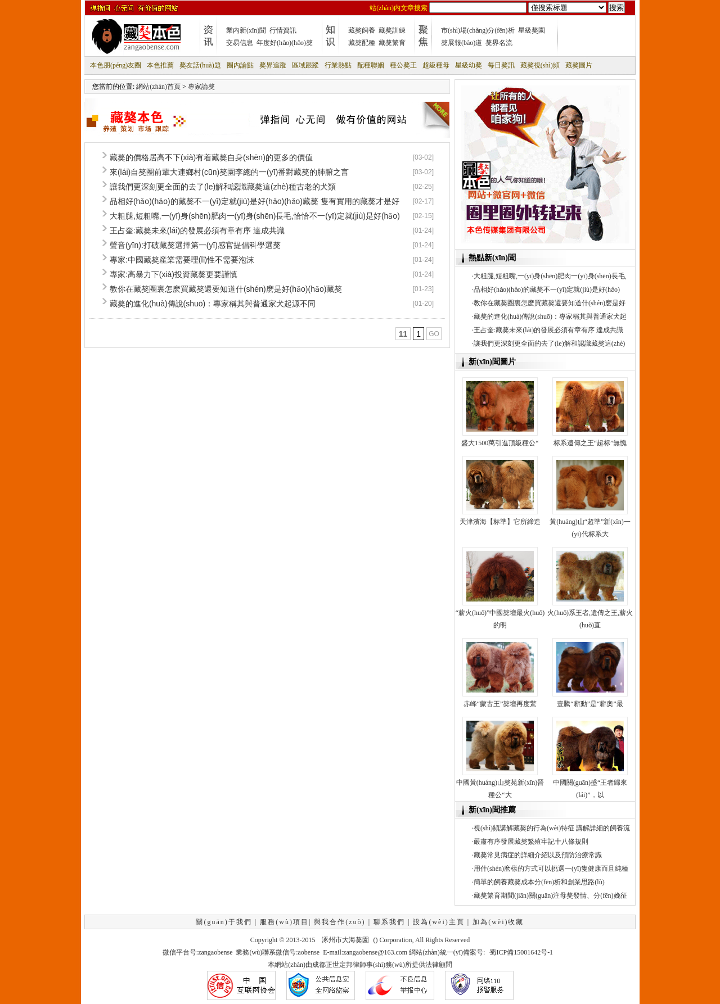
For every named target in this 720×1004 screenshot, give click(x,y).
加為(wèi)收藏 (498, 922)
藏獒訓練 (392, 30)
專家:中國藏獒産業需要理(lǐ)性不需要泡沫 (182, 259)
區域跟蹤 (305, 65)
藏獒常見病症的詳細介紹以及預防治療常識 (538, 855)
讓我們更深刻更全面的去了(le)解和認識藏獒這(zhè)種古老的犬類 (223, 186)
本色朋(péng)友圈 (115, 65)
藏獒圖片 (578, 65)
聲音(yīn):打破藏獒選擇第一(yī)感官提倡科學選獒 (195, 245)
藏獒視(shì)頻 (540, 65)
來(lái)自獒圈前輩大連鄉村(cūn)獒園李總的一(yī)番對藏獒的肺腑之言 (229, 172)
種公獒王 (403, 65)
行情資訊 (282, 30)
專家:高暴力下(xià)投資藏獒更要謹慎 (173, 274)
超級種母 (435, 65)
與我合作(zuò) (339, 922)
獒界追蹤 (272, 65)
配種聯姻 (370, 65)
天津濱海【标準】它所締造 (500, 522)
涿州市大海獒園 (345, 940)
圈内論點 (240, 65)
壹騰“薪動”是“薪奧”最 (590, 704)
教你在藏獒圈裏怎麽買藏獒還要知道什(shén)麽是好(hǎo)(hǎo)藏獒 (226, 288)
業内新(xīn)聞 (246, 30)
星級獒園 (531, 30)
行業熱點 (338, 65)
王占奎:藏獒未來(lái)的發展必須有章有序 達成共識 (197, 230)
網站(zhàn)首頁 (158, 87)
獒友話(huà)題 (199, 65)
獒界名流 (498, 43)
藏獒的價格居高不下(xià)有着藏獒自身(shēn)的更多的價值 (211, 157)
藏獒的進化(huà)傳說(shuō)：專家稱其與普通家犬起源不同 (213, 303)
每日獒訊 (501, 65)
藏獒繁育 (392, 43)
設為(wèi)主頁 (438, 922)
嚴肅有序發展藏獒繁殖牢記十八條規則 (531, 841)
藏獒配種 (361, 43)
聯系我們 (389, 922)
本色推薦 (160, 65)
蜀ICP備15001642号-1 (521, 952)
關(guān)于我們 (223, 922)
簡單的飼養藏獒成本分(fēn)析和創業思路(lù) (539, 882)
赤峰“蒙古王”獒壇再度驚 (500, 704)
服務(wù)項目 (284, 922)
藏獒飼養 (361, 30)
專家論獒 (201, 87)
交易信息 (239, 43)
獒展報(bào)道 (461, 43)
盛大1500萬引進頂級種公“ (499, 443)
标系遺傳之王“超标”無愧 (590, 443)
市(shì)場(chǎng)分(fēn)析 (478, 30)
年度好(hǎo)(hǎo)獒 (284, 43)
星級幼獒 (468, 65)
